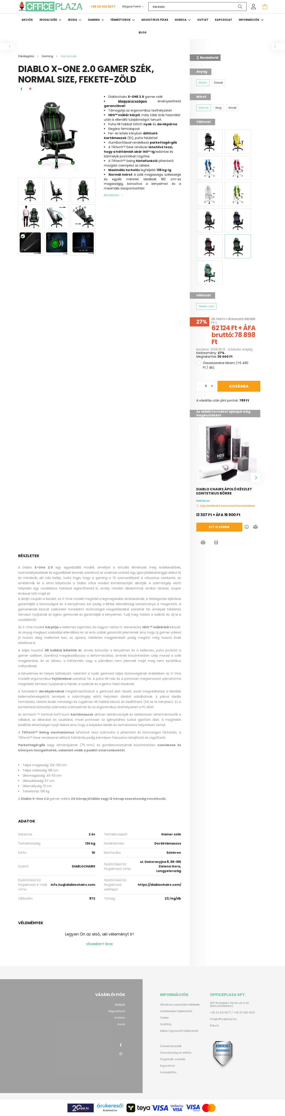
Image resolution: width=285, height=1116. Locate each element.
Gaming (94, 20)
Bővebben (111, 195)
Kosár (121, 1024)
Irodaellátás (168, 1072)
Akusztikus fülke (154, 20)
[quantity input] (206, 386)
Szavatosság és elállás (176, 1052)
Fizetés (164, 1017)
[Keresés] (197, 6)
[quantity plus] (212, 386)
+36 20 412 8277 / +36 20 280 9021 (232, 1012)
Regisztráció (117, 1011)
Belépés (120, 1004)
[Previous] (201, 477)
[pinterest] (30, 89)
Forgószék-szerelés (172, 1059)
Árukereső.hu (110, 1110)
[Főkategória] (26, 56)
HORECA (181, 20)
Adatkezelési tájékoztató (176, 1011)
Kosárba (239, 386)
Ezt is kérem (210, 527)
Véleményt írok (99, 944)
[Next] (255, 477)
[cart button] (265, 6)
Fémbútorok (121, 20)
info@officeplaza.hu (223, 1019)
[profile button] (253, 6)
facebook (120, 1045)
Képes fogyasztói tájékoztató (179, 1030)
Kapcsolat (223, 20)
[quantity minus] (200, 386)
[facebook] (21, 89)
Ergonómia (167, 1065)
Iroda (73, 20)
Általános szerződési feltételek (180, 1004)
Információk (249, 20)
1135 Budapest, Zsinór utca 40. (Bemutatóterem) (230, 1004)
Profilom (119, 1017)
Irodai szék (49, 20)
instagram (120, 1053)
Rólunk (214, 1025)
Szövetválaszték (170, 1046)
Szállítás (166, 1024)
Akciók (27, 20)
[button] (203, 542)
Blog (143, 32)
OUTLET (202, 20)
